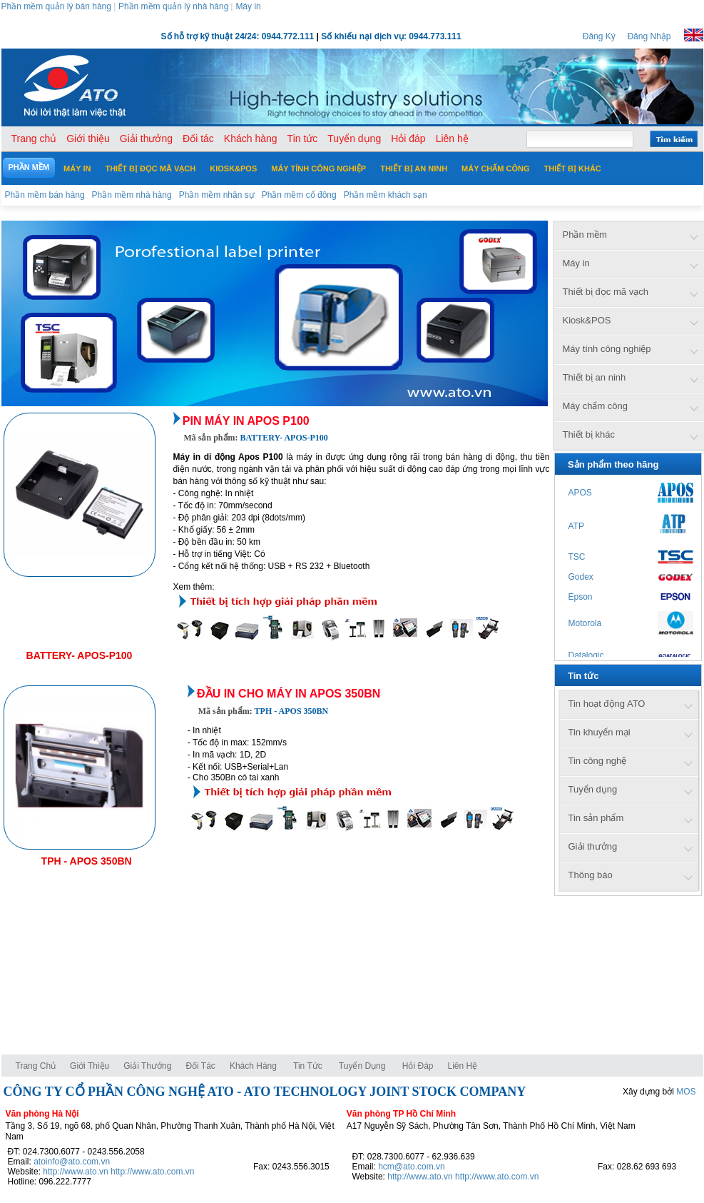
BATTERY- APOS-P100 (79, 655)
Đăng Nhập (648, 36)
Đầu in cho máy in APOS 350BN (288, 694)
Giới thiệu (89, 1066)
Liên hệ (463, 1066)
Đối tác (200, 1066)
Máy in (247, 6)
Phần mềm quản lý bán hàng (56, 6)
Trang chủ (36, 1066)
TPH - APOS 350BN (86, 861)
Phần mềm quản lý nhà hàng (173, 6)
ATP (576, 526)
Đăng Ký (599, 36)
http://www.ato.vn (75, 1172)
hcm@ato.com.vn (411, 1167)
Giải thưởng (147, 1066)
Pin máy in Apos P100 (246, 421)
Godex (580, 577)
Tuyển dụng (362, 1066)
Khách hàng (254, 1066)
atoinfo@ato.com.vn (72, 1162)
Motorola (585, 623)
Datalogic (586, 655)
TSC (577, 557)
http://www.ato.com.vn (152, 1172)
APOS (580, 493)
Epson (580, 597)
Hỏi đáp (418, 1066)
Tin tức (307, 1066)
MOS (685, 1092)
